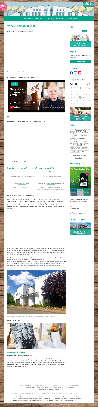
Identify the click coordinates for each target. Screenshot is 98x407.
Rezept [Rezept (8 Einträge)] (78, 147)
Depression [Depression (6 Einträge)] (72, 132)
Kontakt (75, 19)
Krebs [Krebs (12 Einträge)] (84, 144)
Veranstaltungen (48, 387)
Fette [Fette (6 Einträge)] (79, 137)
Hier (8, 71)
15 (77, 97)
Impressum (21, 385)
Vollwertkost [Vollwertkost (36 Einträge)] (75, 151)
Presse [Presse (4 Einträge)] (80, 146)
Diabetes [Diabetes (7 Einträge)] (78, 132)
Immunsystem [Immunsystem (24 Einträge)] (84, 141)
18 (86, 97)
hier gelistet (78, 158)
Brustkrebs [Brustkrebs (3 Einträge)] (72, 131)
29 (77, 103)
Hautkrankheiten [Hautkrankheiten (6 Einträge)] (74, 139)
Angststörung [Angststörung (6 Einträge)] (77, 129)
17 (83, 97)
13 (71, 97)
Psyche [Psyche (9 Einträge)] (84, 146)
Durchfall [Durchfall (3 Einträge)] (71, 133)
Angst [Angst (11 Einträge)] (71, 129)
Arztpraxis (55, 19)
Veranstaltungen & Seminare (31, 19)
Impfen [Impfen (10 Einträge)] (88, 143)
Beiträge (42, 19)
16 (80, 97)
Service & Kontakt (40, 387)
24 (83, 100)
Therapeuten (48, 19)
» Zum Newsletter (80, 61)
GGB (21, 19)
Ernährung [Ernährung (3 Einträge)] (86, 135)
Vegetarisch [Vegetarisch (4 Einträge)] (84, 148)
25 (86, 100)
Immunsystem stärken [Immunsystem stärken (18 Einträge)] (78, 143)
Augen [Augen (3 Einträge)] (81, 129)
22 (77, 100)
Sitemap (65, 385)
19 (89, 97)
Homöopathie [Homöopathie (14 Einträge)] (74, 141)
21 (74, 100)
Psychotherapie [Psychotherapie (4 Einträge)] (73, 147)
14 (74, 97)
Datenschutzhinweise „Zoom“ (36, 385)
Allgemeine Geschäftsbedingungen (50, 385)
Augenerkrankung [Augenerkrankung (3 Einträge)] (86, 129)
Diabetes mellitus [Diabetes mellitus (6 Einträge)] (85, 132)
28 (74, 103)
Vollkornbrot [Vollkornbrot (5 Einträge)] (86, 150)
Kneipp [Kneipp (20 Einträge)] (79, 145)
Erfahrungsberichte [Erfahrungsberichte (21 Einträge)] (77, 135)
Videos (73, 385)
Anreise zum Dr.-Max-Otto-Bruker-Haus (66, 387)
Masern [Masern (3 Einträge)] (77, 146)
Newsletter (62, 19)
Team (69, 385)
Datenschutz (26, 385)
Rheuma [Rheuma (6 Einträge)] (83, 147)
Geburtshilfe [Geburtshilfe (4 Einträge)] (72, 138)
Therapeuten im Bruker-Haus (30, 387)
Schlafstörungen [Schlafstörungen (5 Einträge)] (73, 148)
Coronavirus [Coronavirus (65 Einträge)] (80, 131)
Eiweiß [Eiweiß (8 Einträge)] (75, 133)
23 (80, 100)
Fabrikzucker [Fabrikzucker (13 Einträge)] (74, 137)
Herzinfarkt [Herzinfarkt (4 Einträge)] (80, 139)
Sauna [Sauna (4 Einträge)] (86, 147)
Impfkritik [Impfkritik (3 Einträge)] (71, 144)
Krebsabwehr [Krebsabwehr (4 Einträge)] (72, 146)
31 (74, 91)
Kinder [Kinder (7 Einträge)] (75, 144)
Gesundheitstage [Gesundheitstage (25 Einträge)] (82, 138)
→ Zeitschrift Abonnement (78, 213)
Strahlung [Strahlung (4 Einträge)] (80, 148)
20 (71, 100)
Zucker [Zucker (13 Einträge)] (83, 151)
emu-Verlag (69, 19)
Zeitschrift (77, 385)
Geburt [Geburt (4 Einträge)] (86, 137)
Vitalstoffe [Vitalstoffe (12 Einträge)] (80, 150)
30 (80, 103)
